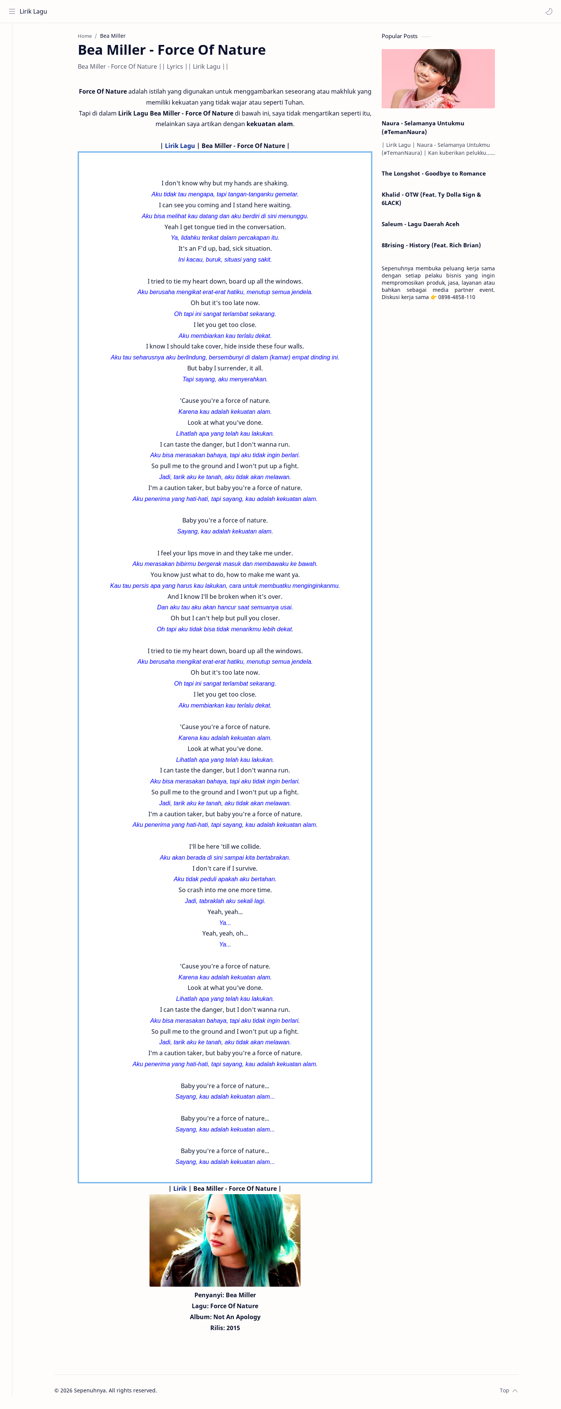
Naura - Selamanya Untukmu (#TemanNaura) (431, 130)
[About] (13, 53)
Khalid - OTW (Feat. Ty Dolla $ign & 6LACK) (439, 201)
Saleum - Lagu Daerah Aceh (429, 226)
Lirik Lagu (34, 11)
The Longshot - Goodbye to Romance (442, 175)
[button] (547, 11)
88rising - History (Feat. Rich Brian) (439, 247)
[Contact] (13, 68)
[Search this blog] (156, 11)
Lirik (188, 1190)
